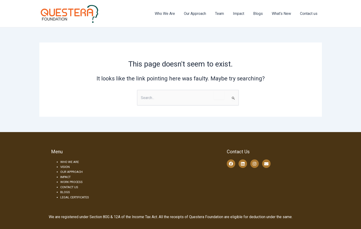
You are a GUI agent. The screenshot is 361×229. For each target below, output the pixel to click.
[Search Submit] (233, 98)
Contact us (309, 13)
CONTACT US (69, 187)
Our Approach (203, 13)
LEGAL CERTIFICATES (74, 197)
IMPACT (65, 177)
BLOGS (65, 192)
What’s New (283, 13)
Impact (243, 13)
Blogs (261, 13)
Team (225, 13)
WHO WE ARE (69, 162)
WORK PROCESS (71, 182)
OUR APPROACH (71, 172)
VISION (65, 167)
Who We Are (174, 13)
